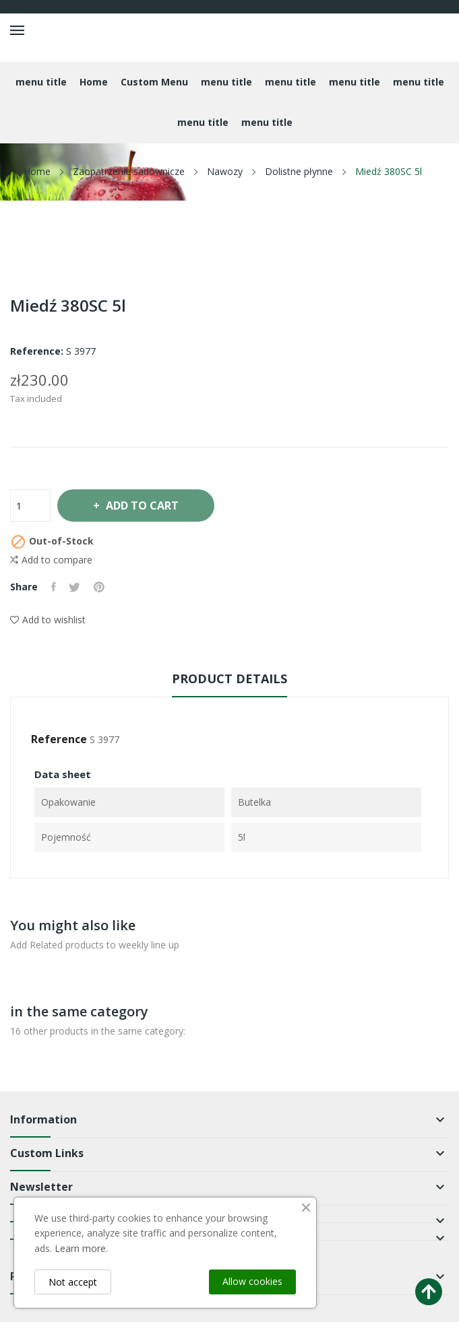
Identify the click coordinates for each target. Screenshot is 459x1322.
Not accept (73, 1282)
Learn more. (81, 1248)
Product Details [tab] (229, 678)
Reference (59, 739)
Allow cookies (252, 1281)
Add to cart (142, 505)
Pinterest (100, 587)
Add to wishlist (48, 619)
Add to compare (51, 560)
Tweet (75, 587)
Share (53, 587)
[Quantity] (30, 505)
